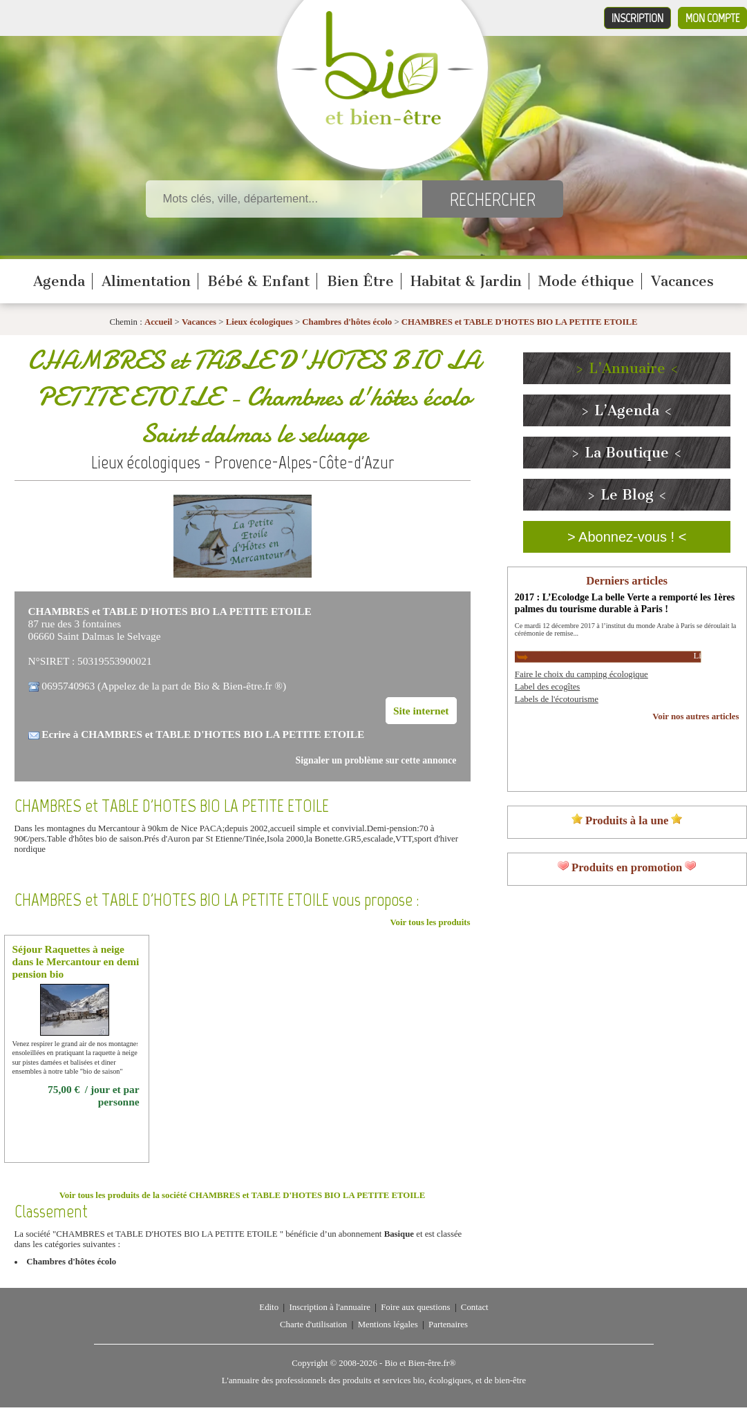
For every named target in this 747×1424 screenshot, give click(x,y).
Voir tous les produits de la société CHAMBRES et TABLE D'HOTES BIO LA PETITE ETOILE (242, 1195)
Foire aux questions (415, 1307)
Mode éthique (586, 281)
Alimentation (146, 281)
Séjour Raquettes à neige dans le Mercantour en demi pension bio (76, 961)
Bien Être (360, 281)
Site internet (421, 710)
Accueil (158, 322)
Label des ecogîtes (547, 687)
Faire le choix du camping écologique (581, 674)
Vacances (682, 281)
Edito (268, 1307)
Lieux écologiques (259, 322)
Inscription (637, 18)
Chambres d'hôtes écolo (347, 322)
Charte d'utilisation (313, 1324)
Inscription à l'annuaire (329, 1307)
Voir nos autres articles (695, 716)
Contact (475, 1307)
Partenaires (448, 1324)
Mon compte (712, 18)
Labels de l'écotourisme (556, 699)
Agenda (59, 281)
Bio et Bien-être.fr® (419, 1363)
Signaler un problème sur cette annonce (376, 760)
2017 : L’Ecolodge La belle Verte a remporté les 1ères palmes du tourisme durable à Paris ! (625, 602)
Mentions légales (388, 1324)
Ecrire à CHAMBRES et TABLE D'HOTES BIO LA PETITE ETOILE (202, 734)
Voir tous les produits (430, 922)
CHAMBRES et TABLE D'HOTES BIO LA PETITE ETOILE (519, 322)
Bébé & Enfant (258, 281)
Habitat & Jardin (466, 281)
